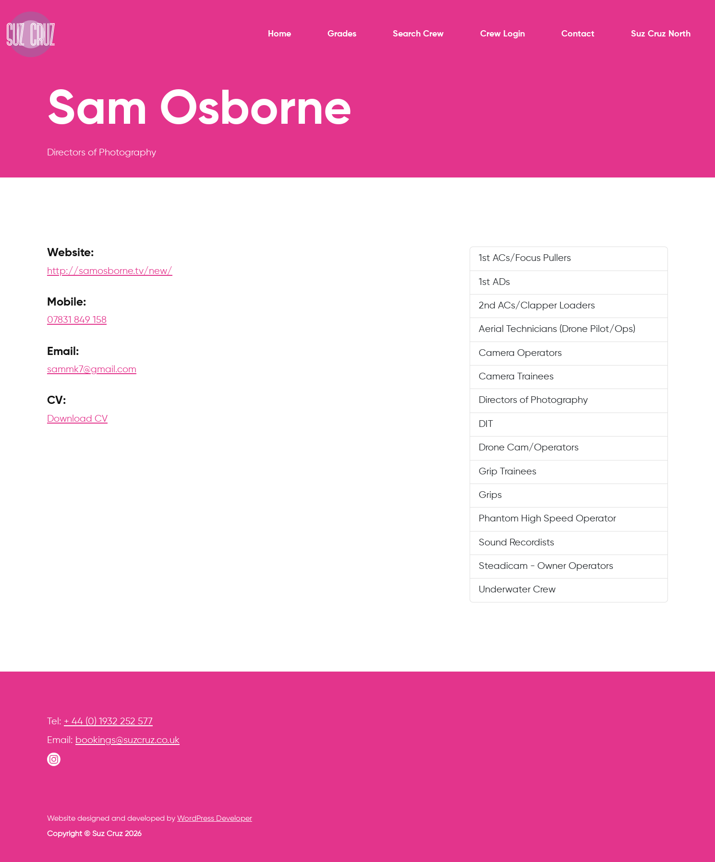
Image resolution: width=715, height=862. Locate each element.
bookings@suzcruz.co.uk (127, 740)
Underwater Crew (517, 590)
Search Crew (418, 34)
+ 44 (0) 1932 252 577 (108, 722)
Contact (577, 34)
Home (279, 34)
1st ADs (494, 282)
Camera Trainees (516, 377)
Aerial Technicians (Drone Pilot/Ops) (557, 329)
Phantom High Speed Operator (547, 519)
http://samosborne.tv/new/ (109, 271)
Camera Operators (520, 353)
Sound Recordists (516, 543)
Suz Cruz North (661, 34)
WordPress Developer (214, 819)
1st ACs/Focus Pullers (525, 258)
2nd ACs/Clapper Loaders (537, 306)
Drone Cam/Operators (529, 448)
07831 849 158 (77, 320)
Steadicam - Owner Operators (546, 566)
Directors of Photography (533, 400)
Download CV (77, 419)
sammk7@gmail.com (91, 370)
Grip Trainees (507, 472)
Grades (341, 34)
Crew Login (502, 34)
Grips (490, 495)
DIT (486, 424)
